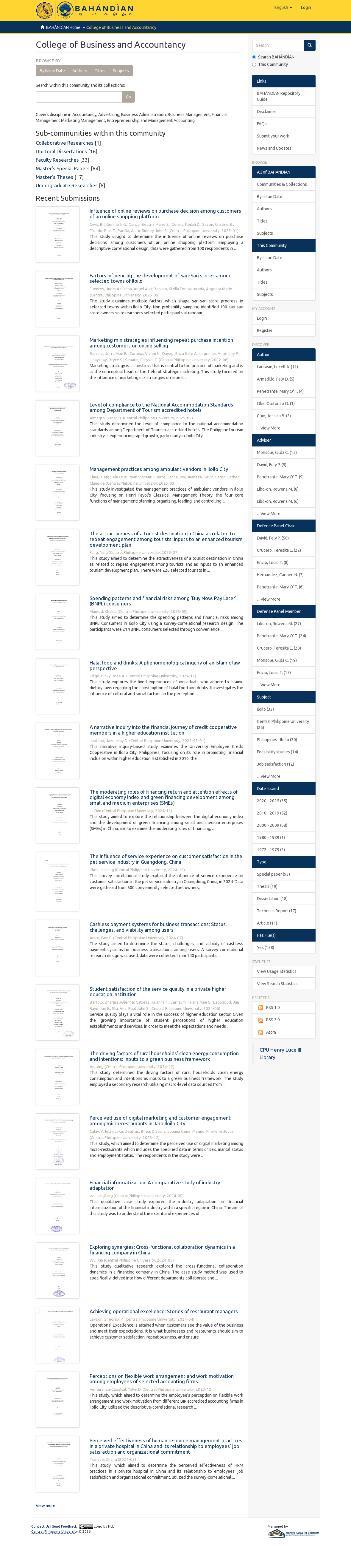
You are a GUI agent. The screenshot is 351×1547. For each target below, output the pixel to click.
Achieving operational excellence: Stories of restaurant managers (164, 1311)
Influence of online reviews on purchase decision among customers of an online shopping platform (165, 213)
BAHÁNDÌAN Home (63, 27)
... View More (268, 428)
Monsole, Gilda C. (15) (277, 452)
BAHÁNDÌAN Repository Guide (278, 96)
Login (262, 318)
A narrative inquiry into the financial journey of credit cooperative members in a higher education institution (163, 729)
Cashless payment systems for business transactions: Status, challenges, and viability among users (158, 927)
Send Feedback (64, 1526)
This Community (270, 64)
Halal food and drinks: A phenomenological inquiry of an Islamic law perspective (165, 665)
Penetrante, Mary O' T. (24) (281, 635)
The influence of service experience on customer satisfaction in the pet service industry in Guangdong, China (166, 859)
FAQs (262, 123)
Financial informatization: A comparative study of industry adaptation (155, 1185)
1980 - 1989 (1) (271, 837)
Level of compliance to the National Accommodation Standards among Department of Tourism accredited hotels (161, 407)
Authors (79, 70)
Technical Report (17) (276, 910)
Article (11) (267, 923)
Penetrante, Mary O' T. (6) (280, 587)
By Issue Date (52, 70)
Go (128, 97)
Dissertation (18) (272, 898)
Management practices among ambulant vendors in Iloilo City (159, 469)
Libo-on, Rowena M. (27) (279, 623)
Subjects (121, 70)
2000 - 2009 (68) (272, 825)
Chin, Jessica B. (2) (274, 415)
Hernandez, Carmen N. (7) (280, 574)
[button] (283, 7)
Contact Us (40, 1526)
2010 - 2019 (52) (272, 813)
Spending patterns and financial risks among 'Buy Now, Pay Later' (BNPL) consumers (163, 601)
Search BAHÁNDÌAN (273, 57)
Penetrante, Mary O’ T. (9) (280, 477)
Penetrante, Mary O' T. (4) (280, 391)
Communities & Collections (282, 184)
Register (264, 330)
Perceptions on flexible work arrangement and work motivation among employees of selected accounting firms (162, 1378)
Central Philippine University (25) (283, 724)
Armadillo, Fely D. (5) (275, 379)
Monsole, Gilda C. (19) (277, 660)
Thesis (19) (267, 886)
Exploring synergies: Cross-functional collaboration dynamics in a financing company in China (162, 1249)
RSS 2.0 (268, 1020)
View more (45, 1505)
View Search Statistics (277, 983)
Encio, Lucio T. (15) (274, 672)
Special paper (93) (273, 874)
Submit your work (273, 136)
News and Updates (274, 148)
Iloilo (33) (265, 709)
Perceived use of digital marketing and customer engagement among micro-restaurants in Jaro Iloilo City (160, 1120)
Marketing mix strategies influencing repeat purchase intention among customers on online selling (161, 342)
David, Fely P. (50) (273, 538)
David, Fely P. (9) (271, 464)
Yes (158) (265, 947)
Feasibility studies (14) (277, 751)
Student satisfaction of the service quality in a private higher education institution (158, 991)
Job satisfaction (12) (275, 764)
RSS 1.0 (268, 1007)
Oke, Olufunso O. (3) (276, 403)
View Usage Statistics (277, 971)
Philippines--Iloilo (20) (277, 739)
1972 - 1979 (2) (271, 849)
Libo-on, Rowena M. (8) (278, 489)
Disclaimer (266, 111)
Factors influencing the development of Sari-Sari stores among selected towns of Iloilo (161, 278)
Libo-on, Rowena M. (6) (278, 501)
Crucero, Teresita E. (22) (279, 550)
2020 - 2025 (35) (272, 800)
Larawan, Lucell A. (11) (277, 366)
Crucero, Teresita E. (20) (279, 648)
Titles (100, 70)
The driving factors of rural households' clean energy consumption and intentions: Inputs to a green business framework (164, 1056)
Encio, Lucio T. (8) (272, 562)
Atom (266, 1032)
